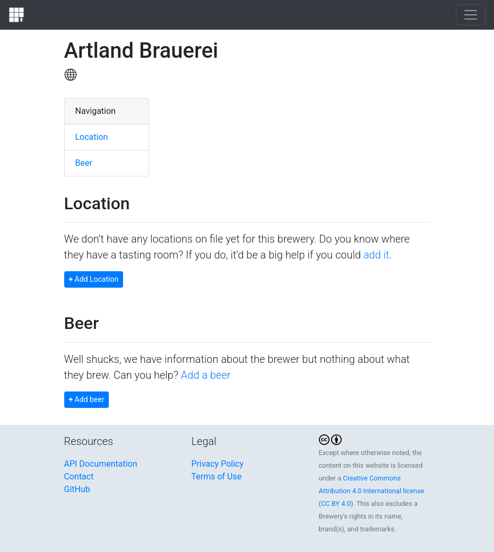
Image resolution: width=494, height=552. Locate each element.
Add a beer (206, 375)
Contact (79, 476)
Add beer (87, 399)
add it (376, 254)
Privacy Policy (218, 464)
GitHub (77, 489)
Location (91, 137)
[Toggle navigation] (471, 14)
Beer (83, 163)
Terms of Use (217, 476)
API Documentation (100, 464)
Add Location (94, 279)
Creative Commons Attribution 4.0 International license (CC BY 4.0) (371, 491)
